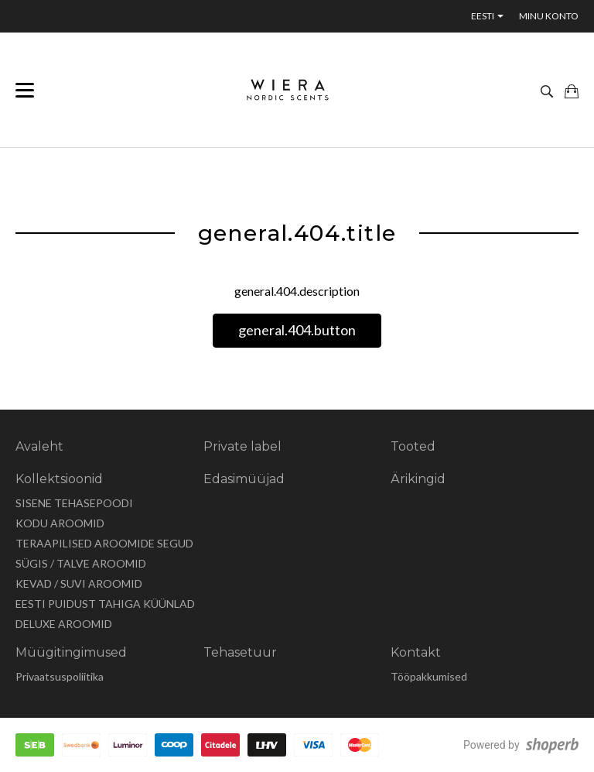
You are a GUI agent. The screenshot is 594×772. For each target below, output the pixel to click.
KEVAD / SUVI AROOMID (78, 583)
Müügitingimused (71, 652)
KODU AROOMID (59, 523)
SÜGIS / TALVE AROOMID (80, 563)
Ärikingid (418, 479)
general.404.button (297, 329)
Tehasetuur (240, 652)
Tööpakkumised (429, 676)
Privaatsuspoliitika (59, 676)
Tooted (413, 446)
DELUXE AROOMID (63, 623)
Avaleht (39, 446)
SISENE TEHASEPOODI (74, 503)
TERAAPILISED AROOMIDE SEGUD (104, 543)
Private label (242, 446)
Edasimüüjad (244, 479)
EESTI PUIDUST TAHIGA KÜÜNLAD (105, 603)
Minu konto (549, 16)
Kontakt (416, 652)
